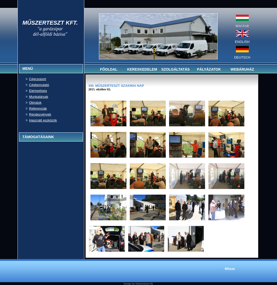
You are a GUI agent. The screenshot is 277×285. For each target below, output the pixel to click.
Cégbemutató (39, 85)
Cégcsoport (37, 79)
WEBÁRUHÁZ (242, 69)
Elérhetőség (38, 91)
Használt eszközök (43, 120)
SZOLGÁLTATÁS (175, 69)
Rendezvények (40, 114)
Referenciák (38, 108)
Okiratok (35, 102)
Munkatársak (38, 97)
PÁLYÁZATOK (209, 69)
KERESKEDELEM (142, 69)
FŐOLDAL (108, 69)
